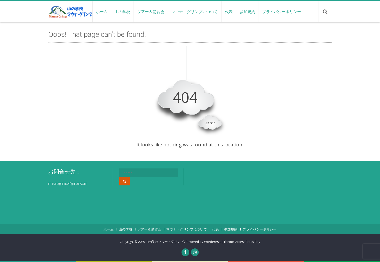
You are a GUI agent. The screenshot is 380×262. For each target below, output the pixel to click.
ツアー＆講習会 (150, 11)
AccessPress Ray (247, 241)
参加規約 (247, 11)
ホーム (102, 11)
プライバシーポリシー (281, 11)
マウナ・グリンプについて (194, 11)
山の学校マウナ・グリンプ (165, 241)
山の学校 (122, 11)
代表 (229, 11)
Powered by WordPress (203, 241)
